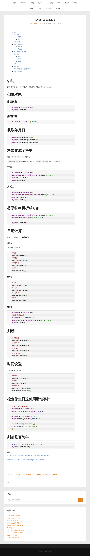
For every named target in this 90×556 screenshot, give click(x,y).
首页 (14, 3)
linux (31, 8)
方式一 (20, 46)
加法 (19, 56)
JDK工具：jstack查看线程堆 (15, 530)
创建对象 (16, 34)
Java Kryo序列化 (12, 535)
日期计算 (16, 54)
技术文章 (49, 8)
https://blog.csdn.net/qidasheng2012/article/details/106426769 (29, 455)
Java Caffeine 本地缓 (13, 515)
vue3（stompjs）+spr (13, 518)
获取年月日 (17, 42)
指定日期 (20, 39)
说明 (15, 32)
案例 (19, 61)
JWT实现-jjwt (11, 528)
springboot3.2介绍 (12, 520)
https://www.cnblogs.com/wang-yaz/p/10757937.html (25, 460)
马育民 (36, 24)
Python (40, 3)
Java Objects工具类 (13, 537)
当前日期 (20, 37)
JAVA (58, 3)
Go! (81, 500)
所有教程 (23, 3)
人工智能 (50, 3)
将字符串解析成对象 (20, 51)
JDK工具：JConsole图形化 (15, 533)
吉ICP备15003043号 (45, 552)
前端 (75, 3)
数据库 (67, 3)
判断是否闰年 (18, 71)
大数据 (39, 8)
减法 (19, 59)
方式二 (20, 49)
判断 (15, 64)
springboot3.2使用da (13, 523)
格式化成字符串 (18, 44)
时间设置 (16, 66)
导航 (32, 3)
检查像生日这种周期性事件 (22, 69)
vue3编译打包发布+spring (15, 525)
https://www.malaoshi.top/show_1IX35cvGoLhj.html (36, 474)
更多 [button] (58, 8)
